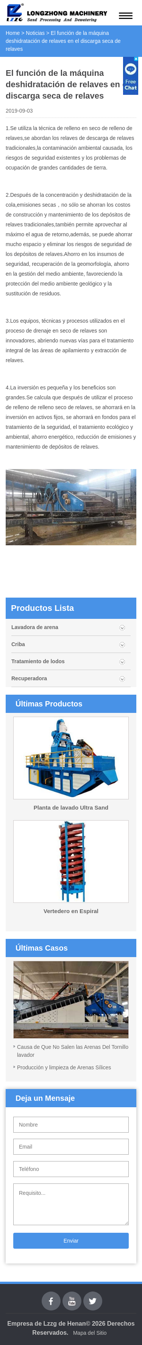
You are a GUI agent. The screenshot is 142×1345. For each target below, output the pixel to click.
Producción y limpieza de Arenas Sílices (64, 1067)
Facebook (51, 1296)
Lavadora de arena (34, 627)
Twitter (92, 1296)
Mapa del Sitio (90, 1333)
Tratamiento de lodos (38, 661)
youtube (71, 1296)
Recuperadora (29, 678)
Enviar (71, 1241)
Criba (18, 644)
